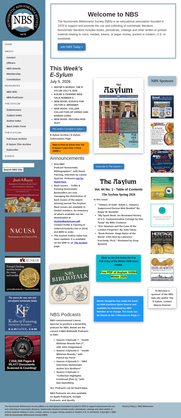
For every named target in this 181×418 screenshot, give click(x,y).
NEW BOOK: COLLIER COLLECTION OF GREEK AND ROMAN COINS (71, 112)
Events (9, 156)
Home (8, 44)
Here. (85, 388)
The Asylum (12, 103)
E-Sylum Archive (59, 135)
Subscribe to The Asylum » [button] (109, 166)
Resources (12, 85)
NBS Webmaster (145, 406)
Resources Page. (127, 315)
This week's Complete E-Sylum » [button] (68, 129)
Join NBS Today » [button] (71, 46)
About (9, 51)
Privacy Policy (129, 406)
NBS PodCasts (14, 97)
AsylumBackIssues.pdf (67, 221)
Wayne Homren (162, 305)
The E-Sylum (13, 132)
